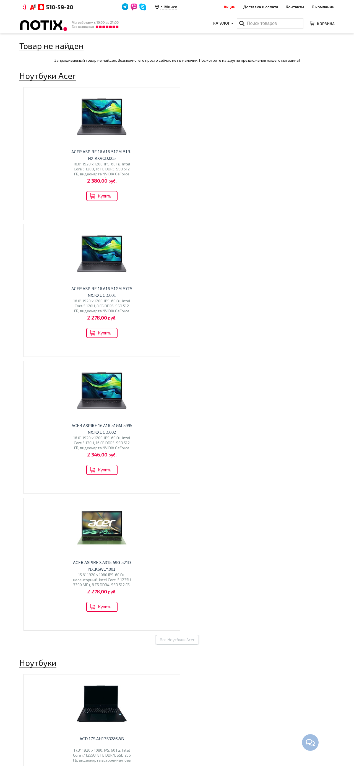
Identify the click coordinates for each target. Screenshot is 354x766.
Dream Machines (37, 525)
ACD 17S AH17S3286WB (60, 328)
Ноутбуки (35, 508)
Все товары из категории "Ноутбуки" (177, 405)
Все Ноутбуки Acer (177, 228)
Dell (74, 520)
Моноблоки (192, 726)
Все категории (177, 574)
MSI (51, 520)
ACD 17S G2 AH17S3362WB (141, 328)
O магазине (111, 735)
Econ (123, 529)
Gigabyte (61, 525)
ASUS (41, 520)
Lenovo (28, 520)
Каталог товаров (200, 708)
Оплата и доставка (118, 717)
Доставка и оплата (260, 6)
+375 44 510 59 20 (290, 717)
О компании (323, 6)
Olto (113, 529)
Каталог (223, 23)
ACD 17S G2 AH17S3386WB (222, 328)
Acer (66, 520)
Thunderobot (55, 531)
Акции (230, 6)
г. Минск (168, 6)
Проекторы (191, 735)
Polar (133, 529)
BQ (105, 529)
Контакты (295, 6)
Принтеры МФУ (195, 743)
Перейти (56, 550)
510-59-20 (59, 7)
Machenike (31, 537)
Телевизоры (120, 517)
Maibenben (32, 531)
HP (58, 520)
